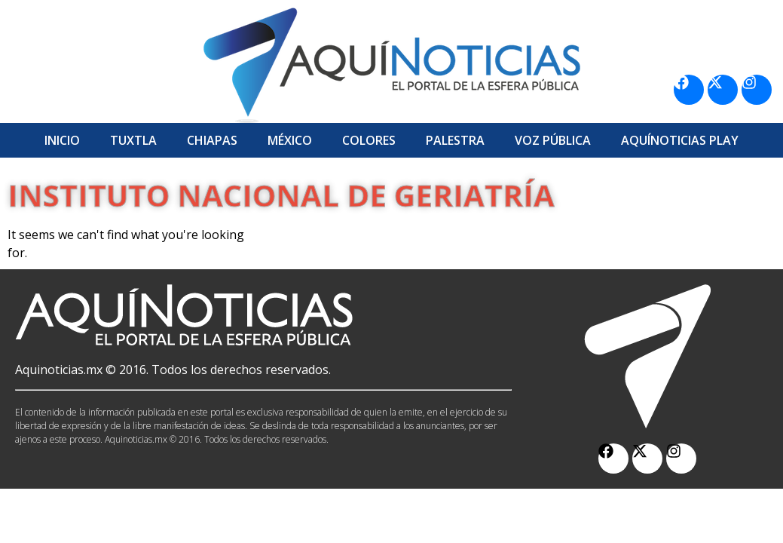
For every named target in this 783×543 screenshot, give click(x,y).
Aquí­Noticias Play (680, 140)
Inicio (62, 140)
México (290, 140)
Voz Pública (553, 140)
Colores (369, 140)
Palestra (455, 140)
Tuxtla (133, 140)
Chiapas (212, 140)
